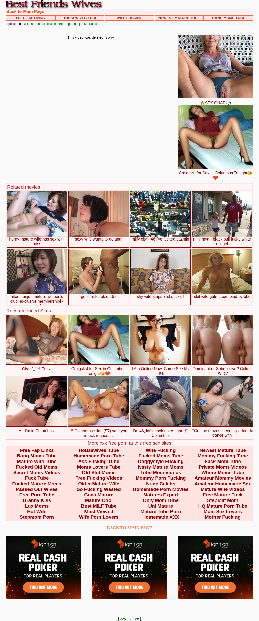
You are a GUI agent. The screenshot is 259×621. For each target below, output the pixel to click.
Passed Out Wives (37, 489)
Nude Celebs (160, 483)
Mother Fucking (223, 517)
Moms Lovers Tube (99, 467)
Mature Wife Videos (223, 489)
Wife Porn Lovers (98, 517)
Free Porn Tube (36, 494)
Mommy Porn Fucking (161, 478)
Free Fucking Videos (98, 478)
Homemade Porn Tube (98, 455)
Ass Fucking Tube (98, 461)
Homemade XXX (160, 517)
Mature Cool (99, 500)
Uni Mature (160, 506)
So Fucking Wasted (99, 489)
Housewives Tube (80, 18)
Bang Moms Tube (228, 18)
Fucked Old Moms (37, 467)
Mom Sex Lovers (223, 511)
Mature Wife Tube (37, 461)
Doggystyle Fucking (161, 461)
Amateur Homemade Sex (223, 483)
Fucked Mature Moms (36, 483)
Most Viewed (98, 511)
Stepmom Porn (37, 517)
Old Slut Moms (99, 472)
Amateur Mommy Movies (223, 478)
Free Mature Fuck (223, 494)
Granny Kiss (37, 500)
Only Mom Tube (161, 500)
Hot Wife (37, 511)
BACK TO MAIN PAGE (129, 527)
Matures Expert (160, 494)
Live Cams (89, 24)
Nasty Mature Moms (161, 467)
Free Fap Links (30, 18)
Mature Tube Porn (160, 511)
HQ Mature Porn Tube (222, 506)
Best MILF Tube (98, 506)
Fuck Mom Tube (223, 461)
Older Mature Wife (98, 483)
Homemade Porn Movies (161, 489)
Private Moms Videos (223, 467)
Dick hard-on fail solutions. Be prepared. (50, 24)
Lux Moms (37, 506)
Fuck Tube (37, 478)
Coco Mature (98, 494)
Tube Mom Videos (160, 472)
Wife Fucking (130, 18)
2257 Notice (129, 619)
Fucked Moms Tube (161, 455)
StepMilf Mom (223, 500)
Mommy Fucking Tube (223, 455)
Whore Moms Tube (222, 472)
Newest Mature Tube (179, 18)
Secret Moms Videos (36, 472)
